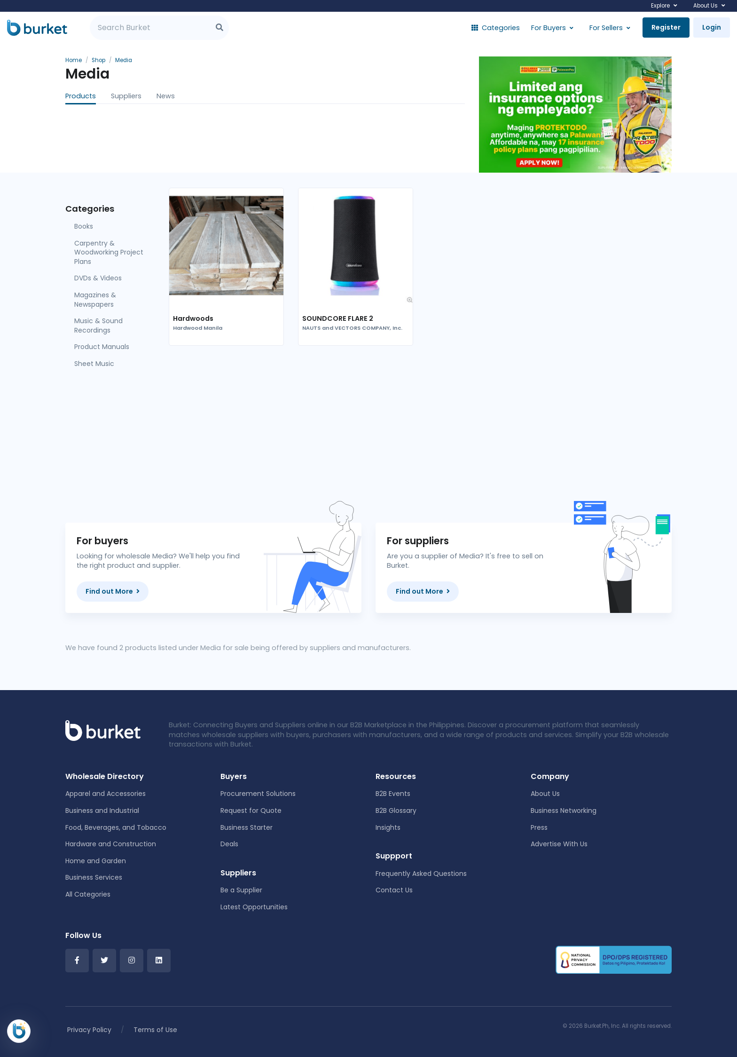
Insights (388, 827)
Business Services (93, 877)
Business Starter (246, 827)
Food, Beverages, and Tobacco (115, 827)
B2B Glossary (396, 810)
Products (80, 96)
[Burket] (37, 27)
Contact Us (394, 890)
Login (711, 27)
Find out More (113, 591)
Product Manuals (101, 346)
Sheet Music (94, 363)
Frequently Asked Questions (421, 873)
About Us (705, 5)
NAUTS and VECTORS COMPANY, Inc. (352, 328)
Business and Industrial (102, 810)
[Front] (103, 730)
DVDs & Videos (98, 278)
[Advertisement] (420, 427)
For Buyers (548, 27)
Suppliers (126, 96)
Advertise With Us (559, 844)
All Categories (87, 894)
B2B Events (393, 793)
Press (539, 827)
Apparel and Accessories (105, 793)
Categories (495, 27)
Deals (229, 844)
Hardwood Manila (197, 328)
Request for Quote (251, 810)
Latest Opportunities (254, 907)
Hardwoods (193, 318)
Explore (660, 5)
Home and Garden (95, 861)
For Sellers (606, 27)
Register (666, 27)
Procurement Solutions (258, 793)
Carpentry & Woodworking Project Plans (108, 252)
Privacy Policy (89, 1029)
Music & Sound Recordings (98, 325)
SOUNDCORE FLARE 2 (337, 318)
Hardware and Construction (110, 844)
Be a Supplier (241, 890)
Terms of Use (155, 1029)
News (166, 96)
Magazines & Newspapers (95, 299)
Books (83, 226)
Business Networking (563, 810)
